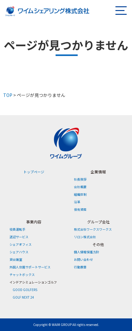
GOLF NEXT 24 (23, 297)
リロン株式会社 (85, 236)
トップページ (33, 171)
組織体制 (80, 194)
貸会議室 (15, 259)
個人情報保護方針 (86, 252)
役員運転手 (17, 229)
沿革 (77, 201)
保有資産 (80, 209)
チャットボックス (22, 274)
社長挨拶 (80, 179)
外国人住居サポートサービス (30, 267)
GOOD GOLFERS (25, 289)
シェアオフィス (20, 244)
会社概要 (80, 186)
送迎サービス (18, 236)
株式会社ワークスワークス (93, 229)
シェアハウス (18, 252)
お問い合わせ (83, 259)
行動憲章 (80, 267)
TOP (7, 95)
